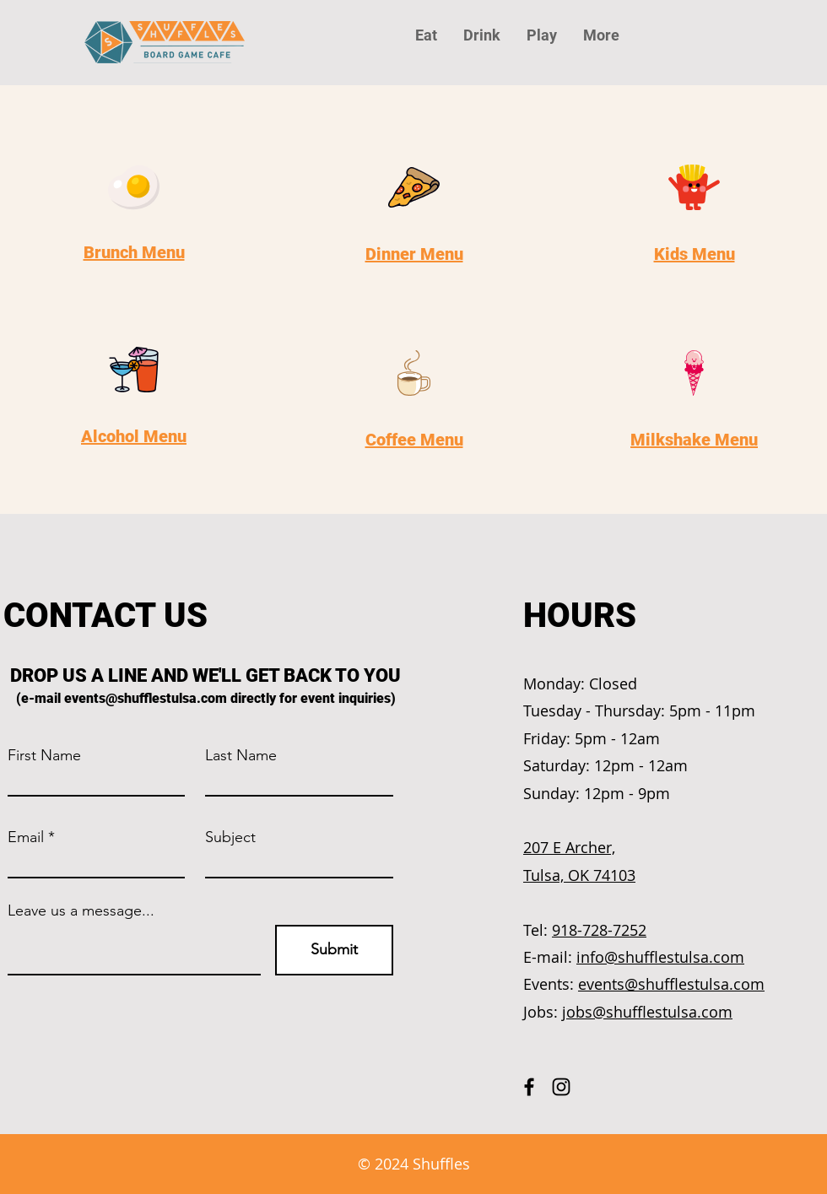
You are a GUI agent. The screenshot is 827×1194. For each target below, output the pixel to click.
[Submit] (334, 950)
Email (26, 837)
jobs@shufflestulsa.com (647, 1012)
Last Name (241, 755)
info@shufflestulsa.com (660, 957)
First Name (44, 755)
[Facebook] (529, 1087)
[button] (601, 35)
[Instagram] (561, 1087)
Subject (230, 837)
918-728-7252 (599, 930)
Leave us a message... (81, 910)
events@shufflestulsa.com (145, 698)
